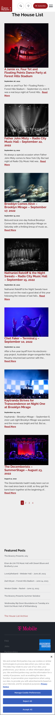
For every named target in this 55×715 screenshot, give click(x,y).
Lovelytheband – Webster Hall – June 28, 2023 (25, 574)
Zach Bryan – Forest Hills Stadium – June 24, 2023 (26, 581)
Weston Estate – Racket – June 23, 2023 (21, 588)
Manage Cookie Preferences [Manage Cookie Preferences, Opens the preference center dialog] (27, 693)
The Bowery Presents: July (16, 556)
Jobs (6, 646)
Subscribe (42, 6)
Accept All (27, 709)
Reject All (27, 701)
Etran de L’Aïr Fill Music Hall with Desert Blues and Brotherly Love (26, 564)
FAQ (6, 641)
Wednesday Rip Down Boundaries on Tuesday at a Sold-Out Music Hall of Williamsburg (26, 604)
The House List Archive (16, 616)
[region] (27, 684)
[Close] (51, 657)
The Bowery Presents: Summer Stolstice (22, 596)
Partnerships (11, 652)
